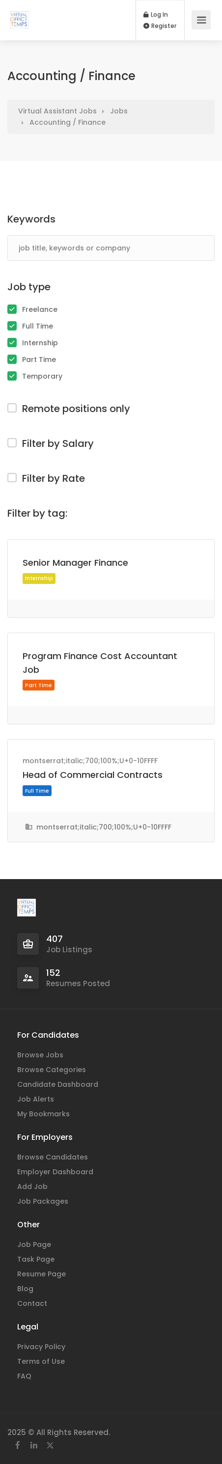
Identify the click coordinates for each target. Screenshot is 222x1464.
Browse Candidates (52, 1157)
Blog (25, 1289)
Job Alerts (35, 1099)
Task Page (36, 1259)
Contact (32, 1303)
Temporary (42, 376)
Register (159, 26)
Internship (40, 342)
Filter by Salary (58, 443)
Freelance (39, 309)
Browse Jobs (40, 1055)
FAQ (24, 1376)
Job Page (34, 1244)
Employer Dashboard (55, 1172)
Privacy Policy (41, 1347)
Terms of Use (41, 1361)
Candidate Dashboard (57, 1084)
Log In (155, 15)
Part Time (39, 359)
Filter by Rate (53, 478)
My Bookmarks (43, 1114)
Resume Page (41, 1274)
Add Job (32, 1186)
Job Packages (42, 1201)
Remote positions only (76, 408)
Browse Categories (51, 1070)
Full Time (37, 326)
